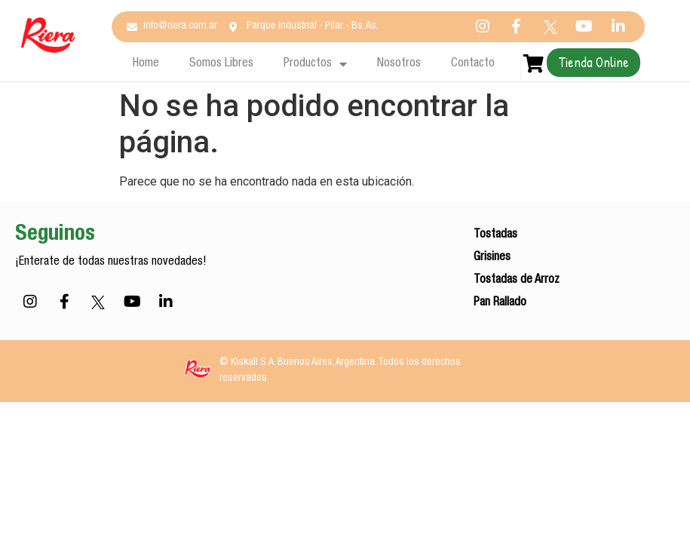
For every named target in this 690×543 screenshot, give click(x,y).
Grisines (492, 258)
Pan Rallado (500, 303)
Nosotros (399, 64)
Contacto (473, 64)
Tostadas (495, 235)
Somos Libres (221, 64)
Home (146, 64)
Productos (315, 64)
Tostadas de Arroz (517, 281)
